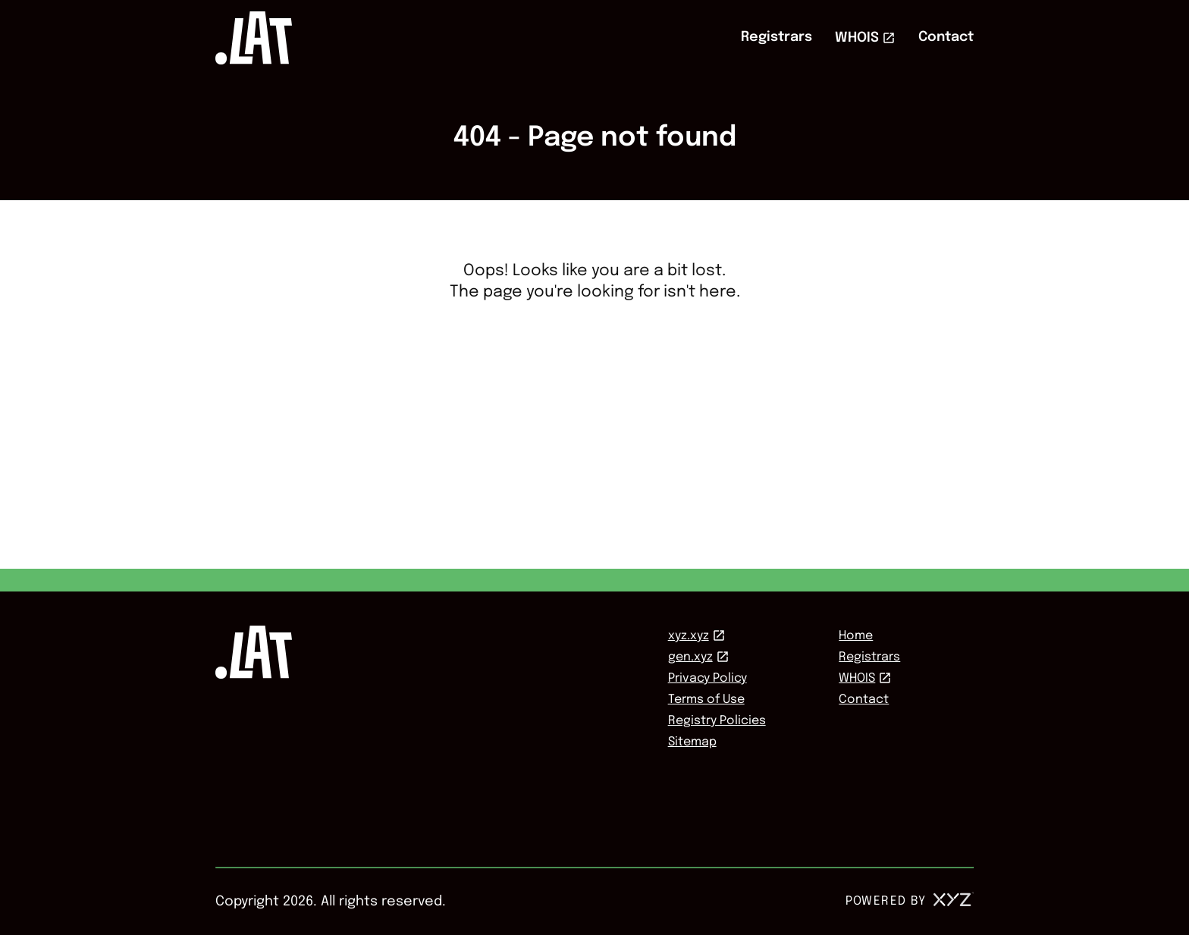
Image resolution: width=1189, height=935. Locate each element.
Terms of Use (706, 699)
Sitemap (692, 742)
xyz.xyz (688, 635)
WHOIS (857, 38)
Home (856, 635)
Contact (946, 37)
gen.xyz (690, 657)
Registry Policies (717, 720)
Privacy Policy (707, 678)
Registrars (776, 37)
